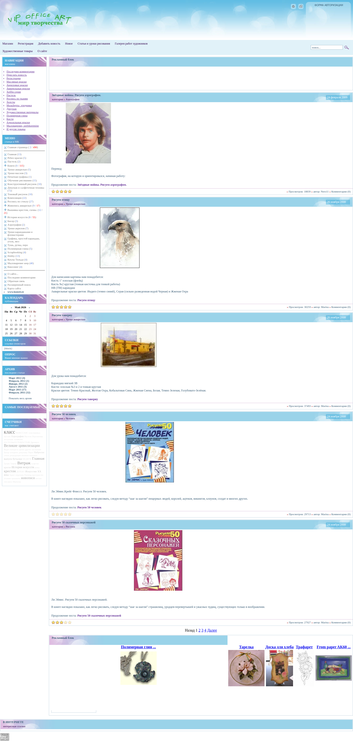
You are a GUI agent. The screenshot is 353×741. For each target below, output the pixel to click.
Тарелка (246, 647)
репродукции (15, 455)
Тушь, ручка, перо (17, 245)
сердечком (19, 475)
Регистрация (25, 43)
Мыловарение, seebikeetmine (23, 125)
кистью (39, 478)
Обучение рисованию (22, 180)
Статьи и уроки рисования (94, 43)
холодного (14, 452)
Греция (7, 464)
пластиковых (34, 433)
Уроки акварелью (19, 169)
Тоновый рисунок (19, 194)
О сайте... (12, 273)
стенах (6, 455)
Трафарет (304, 647)
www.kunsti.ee (15, 291)
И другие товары (16, 129)
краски (7, 467)
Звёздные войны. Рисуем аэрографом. (102, 184)
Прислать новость (17, 74)
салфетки (35, 464)
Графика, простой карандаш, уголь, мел (23, 240)
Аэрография (16, 224)
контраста (14, 450)
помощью (33, 455)
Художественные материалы (22, 112)
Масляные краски (17, 81)
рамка (37, 467)
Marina (325, 307)
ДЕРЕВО (20, 471)
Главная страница (22, 147)
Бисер (12, 221)
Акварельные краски (18, 88)
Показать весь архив (20, 398)
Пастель (11, 95)
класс (9, 432)
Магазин (7, 43)
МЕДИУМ (27, 459)
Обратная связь (16, 281)
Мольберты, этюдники (19, 105)
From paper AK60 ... (334, 647)
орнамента (16, 478)
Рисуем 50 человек (89, 507)
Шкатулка (17, 482)
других (28, 449)
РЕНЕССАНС (22, 433)
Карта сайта (14, 288)
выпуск (8, 458)
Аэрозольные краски (18, 122)
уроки (21, 449)
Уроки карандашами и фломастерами (19, 233)
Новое (69, 43)
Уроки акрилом (18, 228)
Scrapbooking (16, 252)
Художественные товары (17, 51)
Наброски (39, 452)
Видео (6, 449)
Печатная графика (19, 176)
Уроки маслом (17, 173)
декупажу (23, 452)
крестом (10, 471)
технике (7, 478)
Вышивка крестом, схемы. (23, 211)
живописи (28, 478)
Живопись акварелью (23, 205)
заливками (18, 439)
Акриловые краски (17, 85)
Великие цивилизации (22, 445)
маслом (7, 436)
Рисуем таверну (87, 399)
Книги (15, 165)
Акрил (12, 475)
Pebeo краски (16, 157)
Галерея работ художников (131, 43)
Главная (14, 154)
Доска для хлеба (279, 647)
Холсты (11, 101)
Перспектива (37, 436)
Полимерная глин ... (138, 647)
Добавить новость (49, 43)
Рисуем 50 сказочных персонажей (99, 615)
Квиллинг (14, 266)
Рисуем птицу (86, 300)
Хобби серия (14, 91)
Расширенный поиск (19, 284)
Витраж (23, 463)
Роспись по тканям (17, 98)
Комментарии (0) (341, 191)
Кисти (10, 118)
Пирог (30, 452)
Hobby (13, 255)
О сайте (42, 51)
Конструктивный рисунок (24, 184)
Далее (212, 630)
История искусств (21, 217)
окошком (25, 455)
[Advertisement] (201, 78)
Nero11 (325, 191)
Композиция (17, 197)
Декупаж (12, 108)
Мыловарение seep (20, 263)
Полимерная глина (17, 115)
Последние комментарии (21, 71)
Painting (27, 475)
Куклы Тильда (17, 259)
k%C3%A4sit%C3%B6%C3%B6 (17, 442)
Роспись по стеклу (20, 201)
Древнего (35, 442)
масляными (36, 450)
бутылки (17, 458)
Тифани (13, 464)
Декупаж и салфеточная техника (25, 189)
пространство (37, 475)
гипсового (8, 482)
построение (8, 439)
